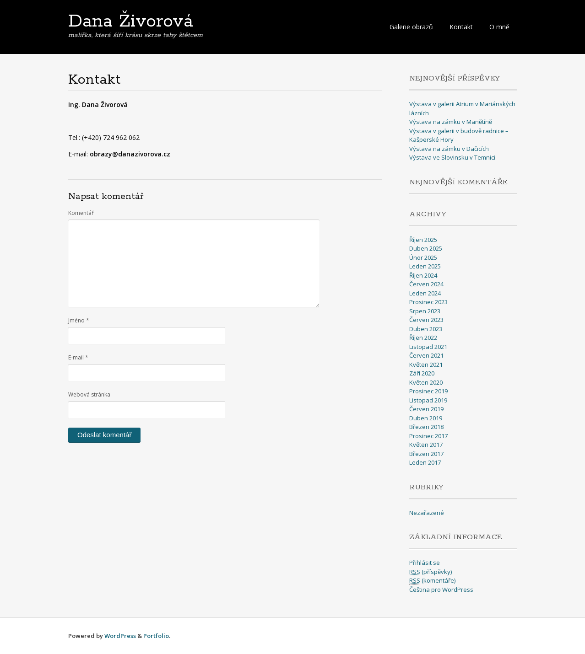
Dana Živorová (130, 21)
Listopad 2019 (428, 400)
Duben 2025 (425, 248)
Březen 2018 (426, 427)
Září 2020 (421, 373)
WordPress (120, 636)
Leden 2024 (425, 293)
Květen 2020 (426, 382)
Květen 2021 (426, 364)
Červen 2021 (426, 355)
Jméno (78, 320)
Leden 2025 (425, 266)
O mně (499, 26)
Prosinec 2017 (428, 436)
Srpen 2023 (424, 311)
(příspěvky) (430, 572)
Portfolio (156, 636)
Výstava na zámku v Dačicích (449, 149)
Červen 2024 (426, 284)
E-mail (78, 357)
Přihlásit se (424, 562)
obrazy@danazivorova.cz (130, 154)
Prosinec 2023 (428, 302)
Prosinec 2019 (428, 391)
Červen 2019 (426, 409)
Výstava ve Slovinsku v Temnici (452, 157)
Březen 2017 (426, 454)
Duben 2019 (425, 418)
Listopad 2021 (428, 347)
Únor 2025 (423, 257)
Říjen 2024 (423, 275)
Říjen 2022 (423, 337)
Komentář (81, 213)
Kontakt (461, 26)
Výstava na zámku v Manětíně (450, 122)
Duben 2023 (425, 329)
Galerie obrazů (411, 26)
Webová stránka (89, 394)
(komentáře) (432, 580)
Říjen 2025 (423, 240)
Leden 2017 (425, 462)
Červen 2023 (426, 320)
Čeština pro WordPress (441, 589)
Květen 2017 (426, 444)
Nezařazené (426, 513)
